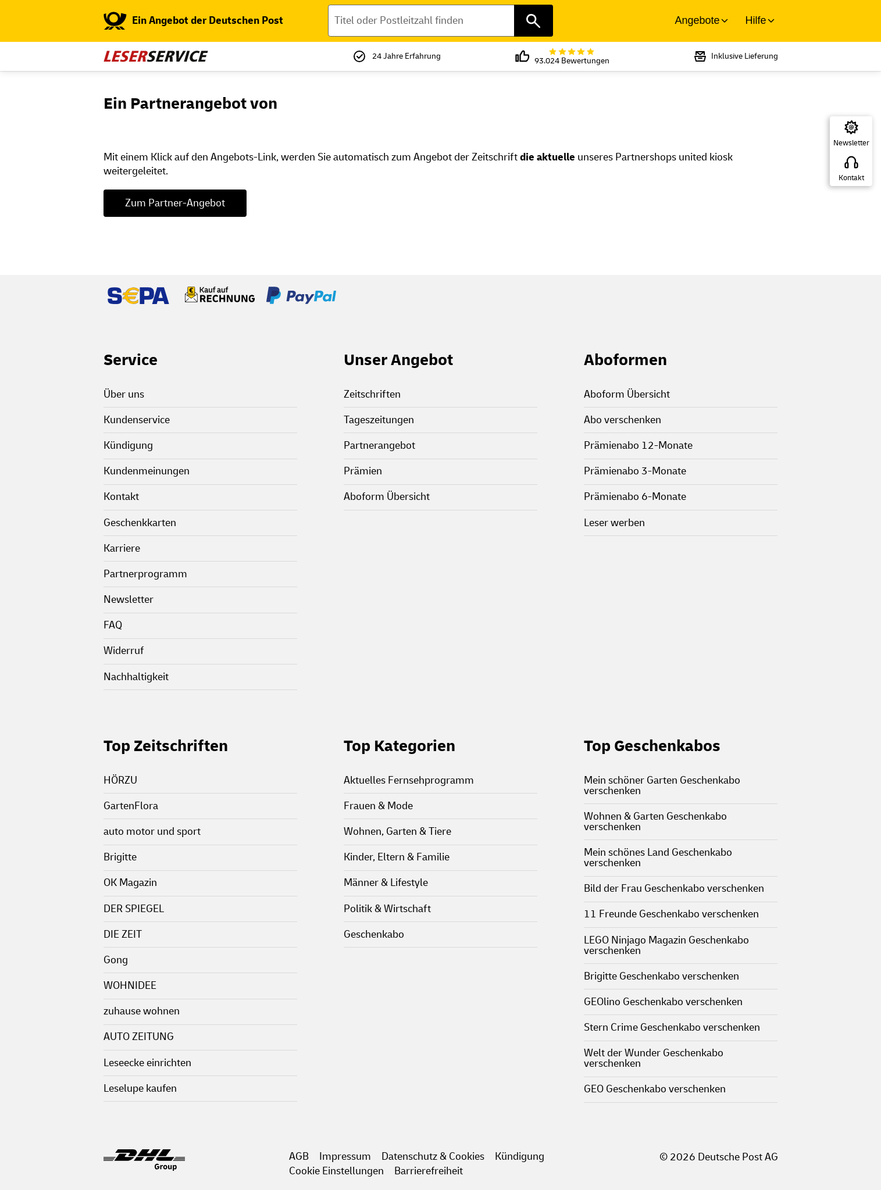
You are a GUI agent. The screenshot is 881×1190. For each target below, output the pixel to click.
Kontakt (851, 178)
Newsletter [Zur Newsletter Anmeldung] (851, 143)
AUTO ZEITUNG (139, 1037)
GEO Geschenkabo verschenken (655, 1089)
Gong (116, 960)
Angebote (697, 20)
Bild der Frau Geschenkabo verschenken (674, 888)
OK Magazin (130, 882)
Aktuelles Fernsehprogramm (409, 780)
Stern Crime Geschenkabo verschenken (672, 1027)
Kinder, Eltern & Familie (397, 857)
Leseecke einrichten (147, 1063)
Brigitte (120, 857)
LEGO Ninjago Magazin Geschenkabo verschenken (666, 945)
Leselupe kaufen (140, 1088)
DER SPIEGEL (134, 909)
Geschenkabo (374, 934)
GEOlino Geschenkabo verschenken (663, 1002)
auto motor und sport (152, 831)
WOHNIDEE (130, 985)
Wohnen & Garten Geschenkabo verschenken (655, 822)
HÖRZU (120, 780)
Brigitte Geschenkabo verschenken (661, 976)
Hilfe (755, 20)
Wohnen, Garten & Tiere (397, 831)
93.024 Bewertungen (571, 57)
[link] (193, 21)
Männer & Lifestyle (386, 882)
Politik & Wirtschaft (387, 909)
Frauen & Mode (378, 806)
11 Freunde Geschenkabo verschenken (671, 914)
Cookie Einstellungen (336, 1171)
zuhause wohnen (142, 1011)
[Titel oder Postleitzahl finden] (440, 21)
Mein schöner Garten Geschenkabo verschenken (662, 786)
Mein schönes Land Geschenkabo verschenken (658, 858)
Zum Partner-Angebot (175, 203)
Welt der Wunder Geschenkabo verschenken (653, 1058)
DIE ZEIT (123, 934)
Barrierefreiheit (428, 1171)
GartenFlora (131, 806)
